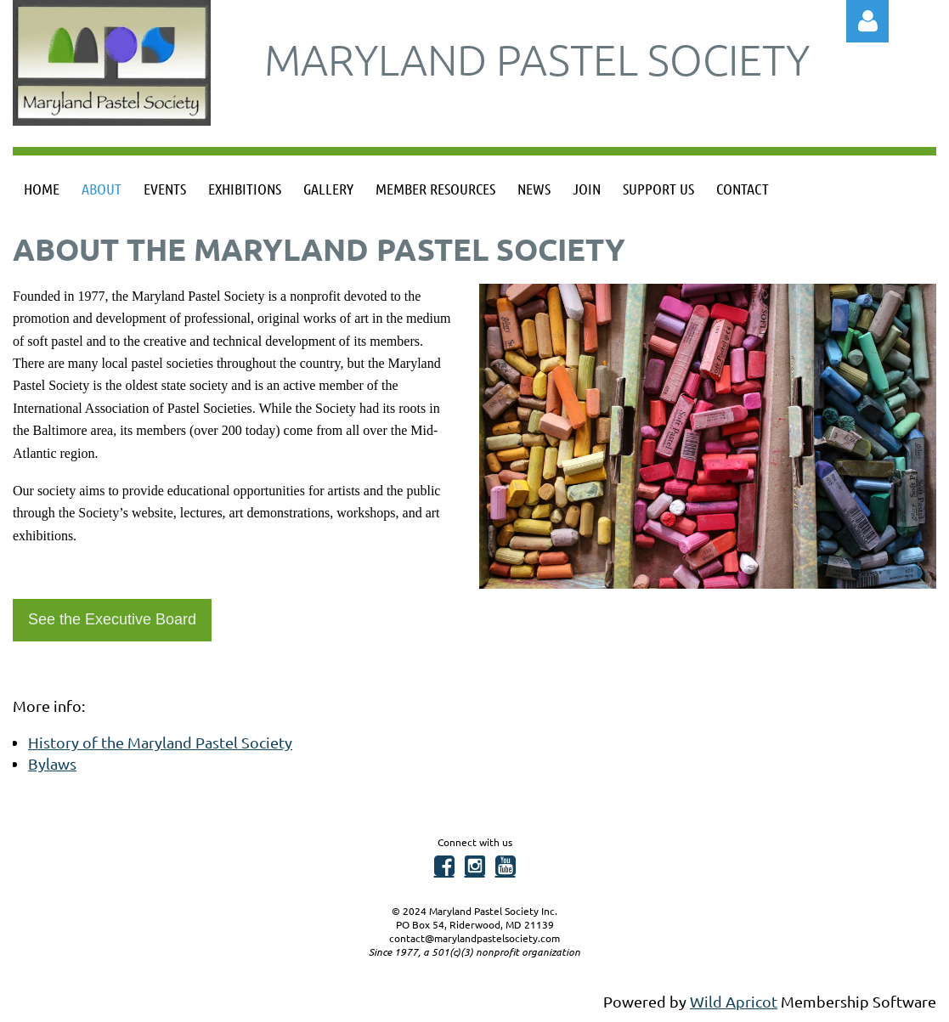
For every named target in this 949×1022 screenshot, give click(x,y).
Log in (867, 21)
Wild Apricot (733, 1001)
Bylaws (52, 763)
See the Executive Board (112, 619)
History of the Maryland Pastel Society (160, 742)
